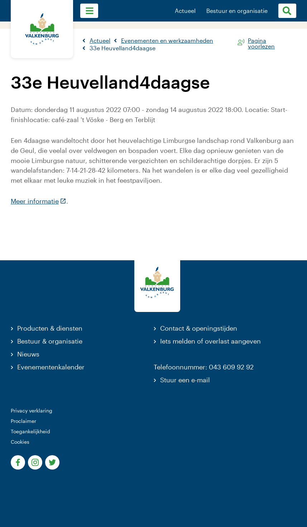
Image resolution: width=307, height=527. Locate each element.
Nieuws (28, 354)
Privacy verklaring (31, 410)
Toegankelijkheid (30, 431)
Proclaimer (23, 421)
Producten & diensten (49, 328)
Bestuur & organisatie (49, 341)
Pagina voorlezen (261, 42)
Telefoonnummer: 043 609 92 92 (204, 367)
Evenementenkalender (51, 367)
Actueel (185, 11)
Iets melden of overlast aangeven (210, 341)
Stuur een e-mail (185, 380)
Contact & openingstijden (198, 328)
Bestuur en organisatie (237, 11)
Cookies (20, 442)
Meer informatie (38, 201)
